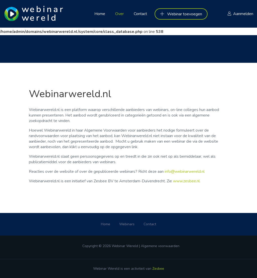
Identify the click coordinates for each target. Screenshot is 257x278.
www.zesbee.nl (186, 181)
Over (119, 14)
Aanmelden (243, 14)
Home (99, 14)
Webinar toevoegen (181, 14)
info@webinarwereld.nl (185, 171)
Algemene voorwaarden (160, 246)
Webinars (127, 224)
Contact (140, 14)
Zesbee (158, 268)
